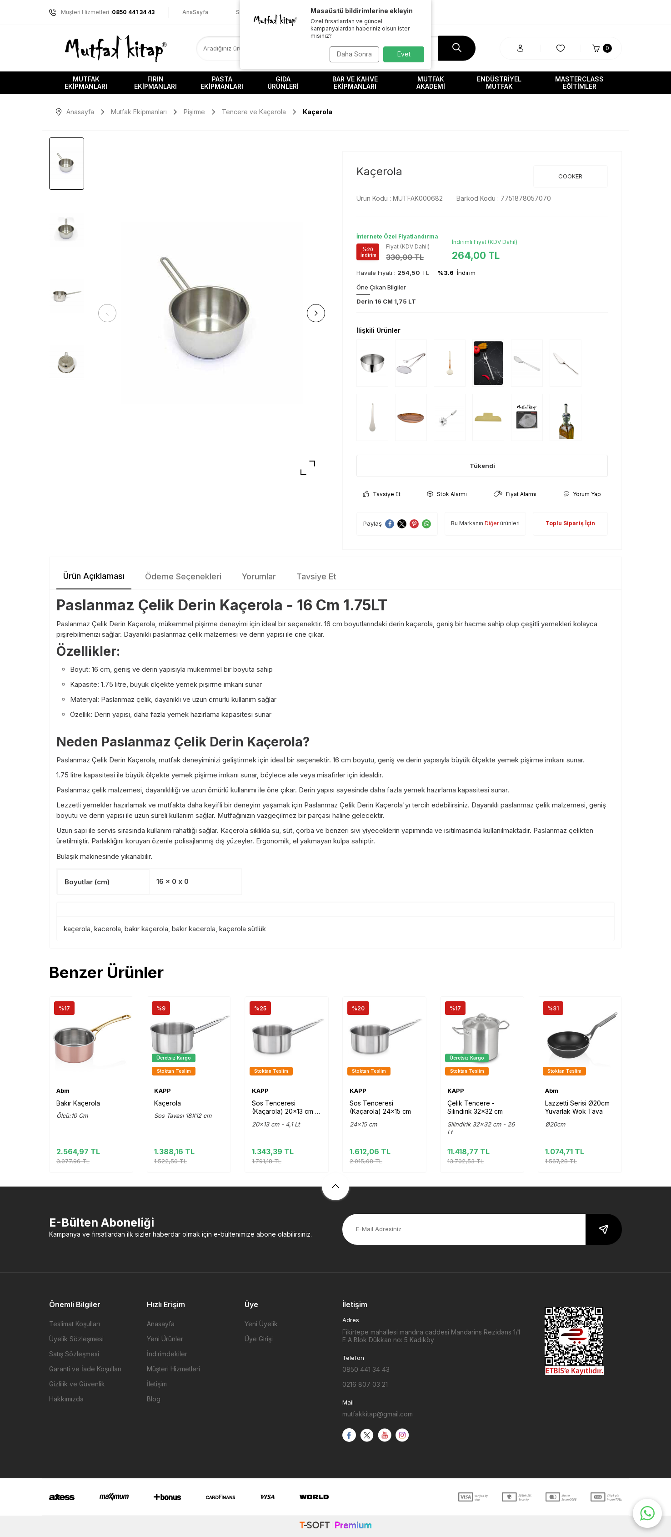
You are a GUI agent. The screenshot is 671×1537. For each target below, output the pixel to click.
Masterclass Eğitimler (579, 82)
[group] (212, 313)
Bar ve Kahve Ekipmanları (355, 82)
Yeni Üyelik (261, 1324)
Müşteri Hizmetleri (173, 1369)
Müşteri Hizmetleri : (102, 12)
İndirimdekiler (167, 1354)
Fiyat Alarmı (515, 494)
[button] (110, 313)
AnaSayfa (195, 12)
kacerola (107, 928)
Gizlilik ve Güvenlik (77, 1384)
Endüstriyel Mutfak (499, 82)
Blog (153, 1399)
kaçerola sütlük (242, 928)
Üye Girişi (259, 1339)
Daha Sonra (351, 54)
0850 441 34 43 (366, 1369)
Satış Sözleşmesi (74, 1354)
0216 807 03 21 (365, 1384)
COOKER (570, 176)
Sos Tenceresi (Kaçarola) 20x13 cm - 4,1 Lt (285, 1107)
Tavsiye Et (382, 494)
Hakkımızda (66, 1399)
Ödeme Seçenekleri (183, 576)
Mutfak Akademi (430, 82)
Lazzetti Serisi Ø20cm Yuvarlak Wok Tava (577, 1107)
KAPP (162, 1090)
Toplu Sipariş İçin (570, 523)
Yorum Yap (582, 494)
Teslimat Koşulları (74, 1324)
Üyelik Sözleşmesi (76, 1339)
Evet (404, 54)
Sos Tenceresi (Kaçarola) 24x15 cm (380, 1107)
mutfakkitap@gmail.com (377, 1414)
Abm (63, 1090)
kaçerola (77, 928)
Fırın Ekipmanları (155, 82)
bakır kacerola (193, 928)
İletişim (157, 1384)
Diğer (492, 523)
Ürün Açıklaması (94, 576)
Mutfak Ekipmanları (86, 82)
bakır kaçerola (146, 928)
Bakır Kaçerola (78, 1103)
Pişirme (194, 112)
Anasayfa (75, 112)
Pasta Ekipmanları (221, 82)
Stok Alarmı (447, 494)
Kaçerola (167, 1103)
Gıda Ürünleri (283, 82)
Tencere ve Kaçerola (254, 112)
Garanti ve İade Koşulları (85, 1369)
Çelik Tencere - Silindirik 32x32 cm (475, 1107)
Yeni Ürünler (165, 1339)
